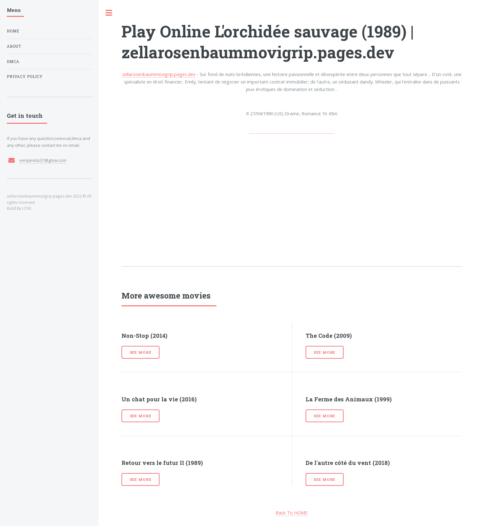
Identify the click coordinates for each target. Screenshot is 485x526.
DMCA (13, 61)
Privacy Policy (25, 76)
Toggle (109, 13)
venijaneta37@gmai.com (42, 160)
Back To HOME (292, 512)
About (14, 46)
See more (140, 352)
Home (13, 31)
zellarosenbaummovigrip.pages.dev (158, 74)
